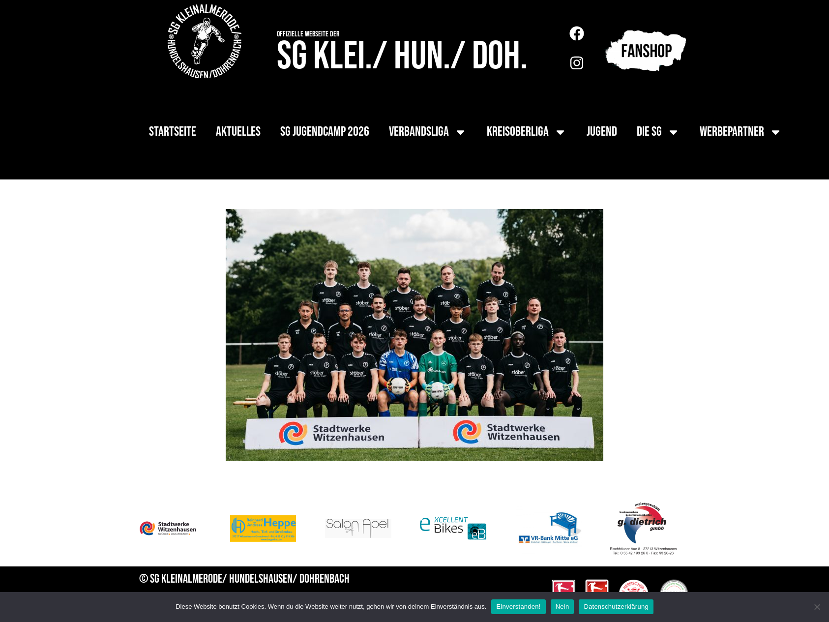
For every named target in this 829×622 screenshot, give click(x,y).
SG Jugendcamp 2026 (324, 132)
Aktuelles (238, 132)
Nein (562, 606)
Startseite (172, 132)
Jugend (602, 132)
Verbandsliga (428, 132)
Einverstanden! (518, 606)
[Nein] (817, 607)
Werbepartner (741, 132)
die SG (658, 132)
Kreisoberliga (527, 132)
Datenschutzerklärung (616, 606)
